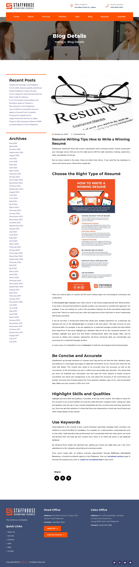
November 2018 (16, 295)
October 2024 (15, 183)
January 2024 (14, 209)
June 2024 (13, 195)
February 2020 (15, 274)
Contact (10, 551)
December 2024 (16, 177)
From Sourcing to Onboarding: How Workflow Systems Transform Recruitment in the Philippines (24, 102)
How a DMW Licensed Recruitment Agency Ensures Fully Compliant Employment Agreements (24, 111)
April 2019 (13, 286)
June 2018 (13, 301)
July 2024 (13, 192)
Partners (62, 17)
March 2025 (14, 168)
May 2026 (13, 142)
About (30, 17)
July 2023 (13, 227)
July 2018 (13, 298)
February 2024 (15, 206)
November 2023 (16, 215)
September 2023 (16, 221)
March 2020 (14, 271)
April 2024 (13, 201)
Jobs (77, 17)
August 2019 (14, 283)
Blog (90, 17)
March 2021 (14, 265)
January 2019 (14, 292)
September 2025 (16, 151)
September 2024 (16, 186)
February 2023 (15, 242)
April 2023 (13, 236)
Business (105, 17)
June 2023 (13, 230)
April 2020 (13, 268)
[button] (56, 478)
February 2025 (15, 171)
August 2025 (14, 153)
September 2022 (16, 253)
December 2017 (16, 315)
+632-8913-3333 (58, 522)
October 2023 (15, 218)
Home (16, 17)
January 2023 (14, 245)
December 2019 (16, 277)
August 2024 (14, 189)
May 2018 (13, 304)
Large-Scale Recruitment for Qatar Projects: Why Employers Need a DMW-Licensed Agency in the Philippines (25, 120)
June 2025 (13, 159)
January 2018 (14, 312)
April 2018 (13, 306)
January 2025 (14, 174)
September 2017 (16, 324)
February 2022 (15, 256)
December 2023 (16, 212)
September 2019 (16, 280)
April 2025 (13, 165)
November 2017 (15, 318)
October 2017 (14, 321)
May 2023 (13, 233)
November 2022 (16, 251)
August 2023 (14, 224)
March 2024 (14, 203)
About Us (10, 532)
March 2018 (14, 309)
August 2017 (14, 327)
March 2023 (14, 239)
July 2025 (13, 156)
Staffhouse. (24, 562)
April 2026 (13, 145)
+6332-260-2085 (105, 525)
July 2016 (13, 333)
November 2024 (16, 180)
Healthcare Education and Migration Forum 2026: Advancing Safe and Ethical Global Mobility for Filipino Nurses (25, 88)
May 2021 (13, 259)
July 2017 (13, 330)
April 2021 (13, 262)
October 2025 (15, 148)
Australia (121, 17)
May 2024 (13, 198)
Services (46, 17)
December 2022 (16, 248)
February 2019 (15, 289)
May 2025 (13, 162)
